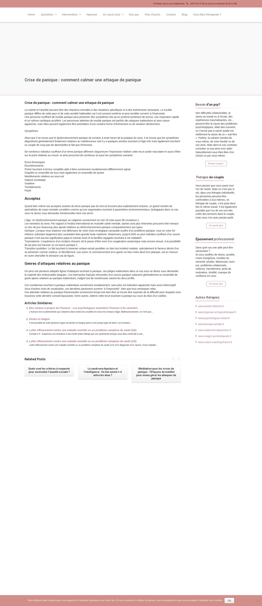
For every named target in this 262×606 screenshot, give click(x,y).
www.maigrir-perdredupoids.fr (214, 336)
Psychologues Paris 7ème (151, 497)
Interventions (71, 14)
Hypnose (91, 14)
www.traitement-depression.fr (214, 330)
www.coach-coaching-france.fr (215, 342)
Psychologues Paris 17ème (151, 527)
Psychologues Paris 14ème (151, 509)
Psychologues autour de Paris (153, 533)
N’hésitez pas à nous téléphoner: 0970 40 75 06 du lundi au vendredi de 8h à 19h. (195, 3)
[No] (257, 600)
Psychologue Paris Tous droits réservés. (65, 588)
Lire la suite (76, 468)
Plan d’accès (152, 14)
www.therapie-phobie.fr (211, 324)
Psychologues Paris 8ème (151, 503)
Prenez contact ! (216, 163)
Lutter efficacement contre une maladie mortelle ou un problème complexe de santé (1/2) (82, 341)
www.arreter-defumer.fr (211, 306)
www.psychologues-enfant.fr (214, 318)
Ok (229, 600)
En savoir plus (113, 14)
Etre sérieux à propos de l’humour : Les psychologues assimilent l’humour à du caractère (83, 308)
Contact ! (48, 540)
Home (31, 14)
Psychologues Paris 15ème (151, 515)
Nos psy (134, 14)
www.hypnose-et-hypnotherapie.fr (217, 312)
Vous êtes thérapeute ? (207, 14)
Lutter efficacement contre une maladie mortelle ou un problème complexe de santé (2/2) (82, 330)
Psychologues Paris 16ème (151, 521)
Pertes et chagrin (39, 319)
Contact (171, 14)
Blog (184, 14)
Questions (49, 14)
